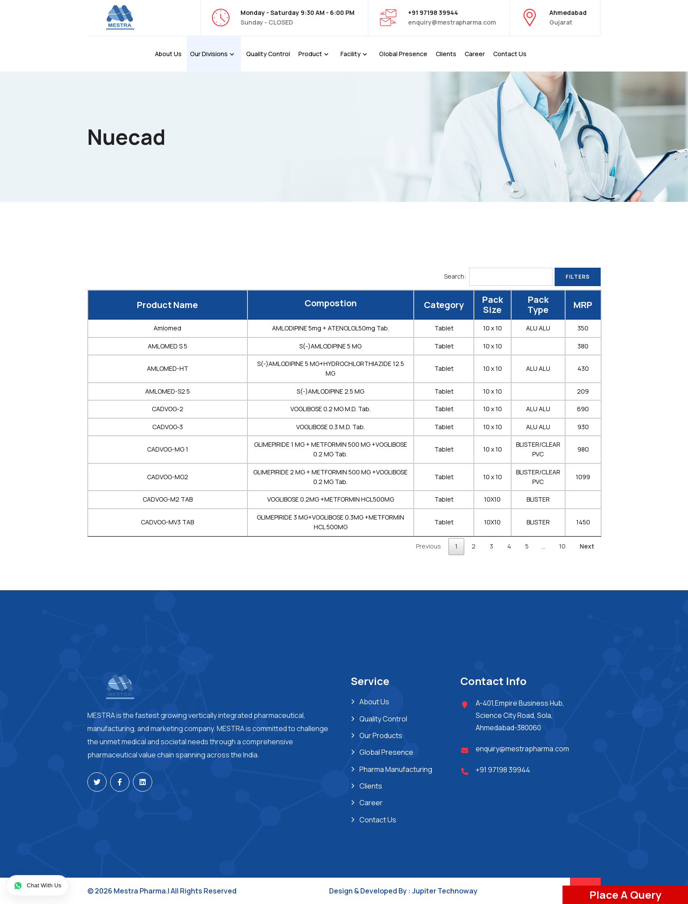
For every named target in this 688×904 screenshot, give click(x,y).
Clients (446, 54)
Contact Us (510, 54)
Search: (498, 276)
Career (475, 54)
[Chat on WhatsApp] (37, 885)
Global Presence (403, 54)
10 (562, 546)
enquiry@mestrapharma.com (452, 22)
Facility (350, 54)
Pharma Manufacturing (395, 769)
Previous (428, 546)
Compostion (331, 303)
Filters (578, 276)
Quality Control (268, 54)
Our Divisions (209, 54)
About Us (168, 54)
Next (587, 546)
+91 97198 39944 (503, 770)
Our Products (380, 735)
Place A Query (625, 894)
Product (310, 54)
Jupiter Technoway (444, 891)
